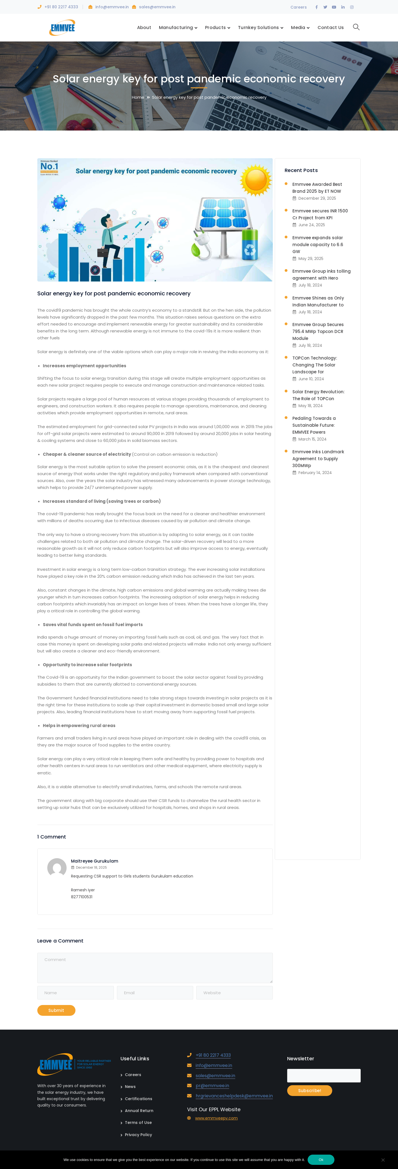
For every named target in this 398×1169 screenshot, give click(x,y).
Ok (321, 1160)
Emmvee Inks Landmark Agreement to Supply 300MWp (318, 458)
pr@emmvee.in (212, 1085)
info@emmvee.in (112, 7)
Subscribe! (309, 1091)
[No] (383, 1160)
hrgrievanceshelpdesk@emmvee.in (234, 1096)
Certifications (138, 1099)
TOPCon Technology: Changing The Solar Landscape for (314, 365)
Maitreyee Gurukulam (94, 861)
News (130, 1086)
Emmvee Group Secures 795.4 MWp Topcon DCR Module (318, 331)
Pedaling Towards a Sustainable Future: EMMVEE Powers (314, 425)
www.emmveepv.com (216, 1118)
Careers (298, 7)
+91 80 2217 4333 (61, 7)
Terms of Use (138, 1122)
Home (138, 97)
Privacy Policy (138, 1134)
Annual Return (139, 1110)
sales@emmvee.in (157, 7)
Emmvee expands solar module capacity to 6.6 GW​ (317, 244)
